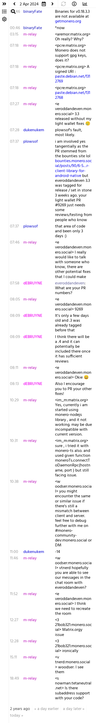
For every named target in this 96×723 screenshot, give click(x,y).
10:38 (14, 481)
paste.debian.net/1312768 (72, 95)
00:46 (15, 28)
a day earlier (48, 709)
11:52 (14, 594)
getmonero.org (68, 21)
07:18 (14, 45)
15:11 (13, 657)
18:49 (14, 678)
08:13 (14, 384)
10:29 (14, 400)
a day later (72, 709)
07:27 (14, 104)
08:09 (15, 315)
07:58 (14, 283)
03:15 (14, 34)
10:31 (14, 441)
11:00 (14, 552)
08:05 (15, 299)
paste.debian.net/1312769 (72, 79)
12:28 (14, 641)
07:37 (14, 141)
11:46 (14, 558)
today (15, 715)
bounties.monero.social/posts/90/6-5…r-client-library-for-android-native (73, 168)
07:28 (14, 130)
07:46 (14, 242)
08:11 (14, 368)
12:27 (14, 620)
